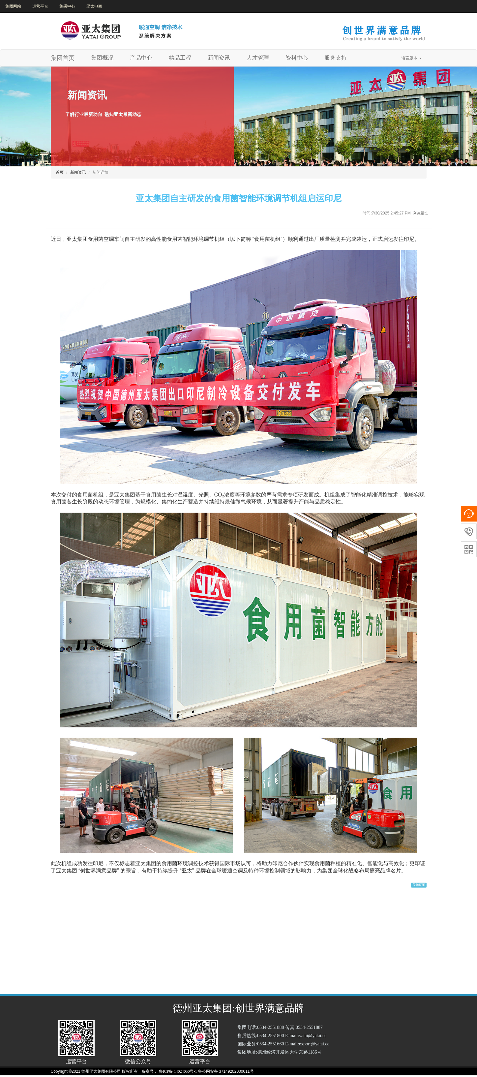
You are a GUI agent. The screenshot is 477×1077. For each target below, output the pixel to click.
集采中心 (67, 6)
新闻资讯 (219, 58)
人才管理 (258, 58)
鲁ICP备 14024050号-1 (178, 1071)
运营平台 (40, 6)
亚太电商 (94, 6)
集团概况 (104, 57)
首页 (60, 172)
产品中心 (141, 58)
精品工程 (180, 58)
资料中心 (296, 58)
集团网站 (13, 6)
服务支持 (335, 58)
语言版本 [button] (412, 58)
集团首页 (63, 58)
